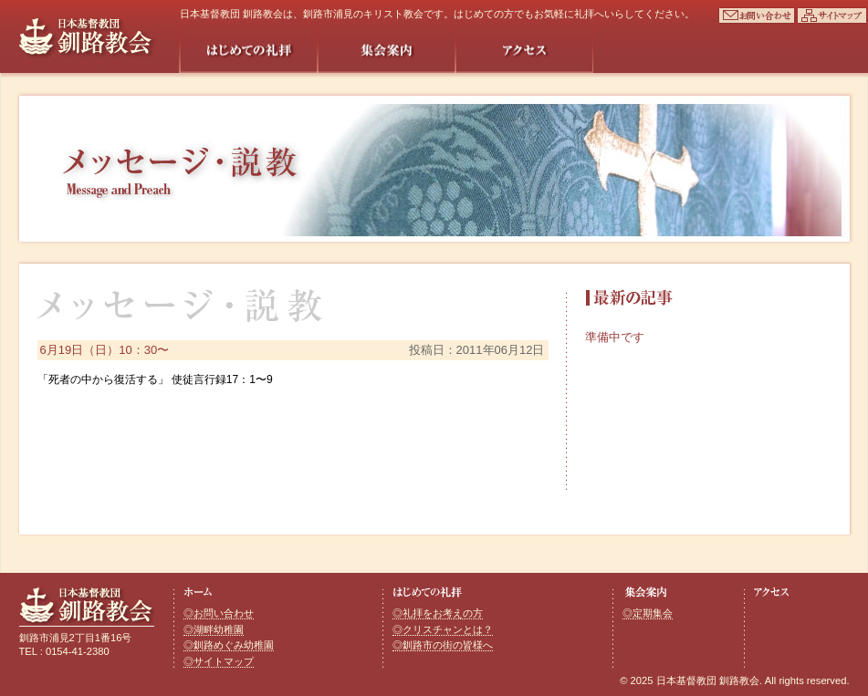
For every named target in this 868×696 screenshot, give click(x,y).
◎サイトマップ (218, 661)
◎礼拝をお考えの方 (437, 613)
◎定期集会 (647, 613)
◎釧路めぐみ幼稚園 (228, 644)
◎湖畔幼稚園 (213, 629)
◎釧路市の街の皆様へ (442, 644)
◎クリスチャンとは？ (442, 629)
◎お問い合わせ (218, 613)
